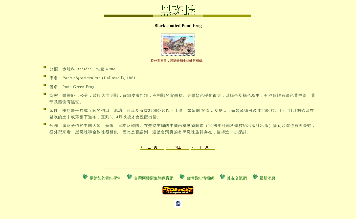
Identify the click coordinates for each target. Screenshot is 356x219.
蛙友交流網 (237, 178)
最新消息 (267, 178)
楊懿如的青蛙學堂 (105, 178)
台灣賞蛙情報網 (200, 178)
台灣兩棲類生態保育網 (154, 178)
